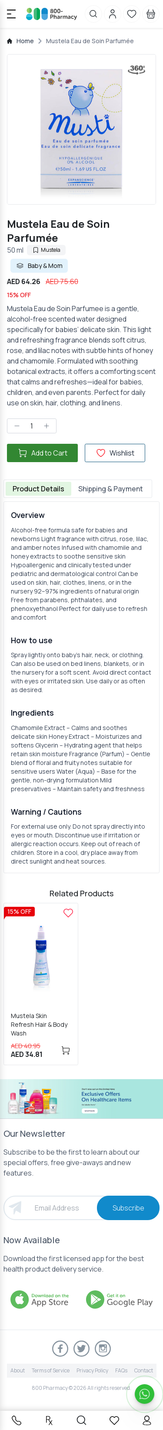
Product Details (38, 489)
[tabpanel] (81, 687)
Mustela (46, 250)
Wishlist (115, 453)
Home (25, 41)
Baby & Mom (39, 265)
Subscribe (128, 1208)
